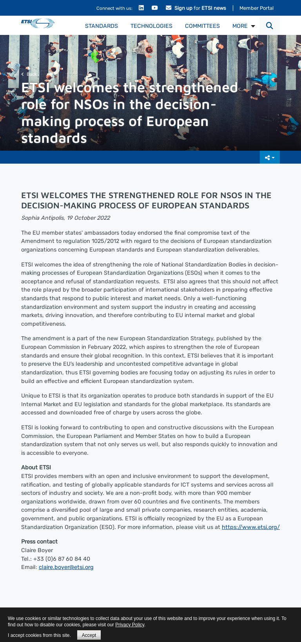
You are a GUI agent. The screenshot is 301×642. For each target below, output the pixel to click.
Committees (202, 26)
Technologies (151, 26)
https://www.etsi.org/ (251, 527)
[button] (269, 26)
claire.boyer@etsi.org (66, 567)
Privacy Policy (129, 624)
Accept (89, 635)
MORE (240, 26)
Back (29, 74)
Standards (101, 26)
